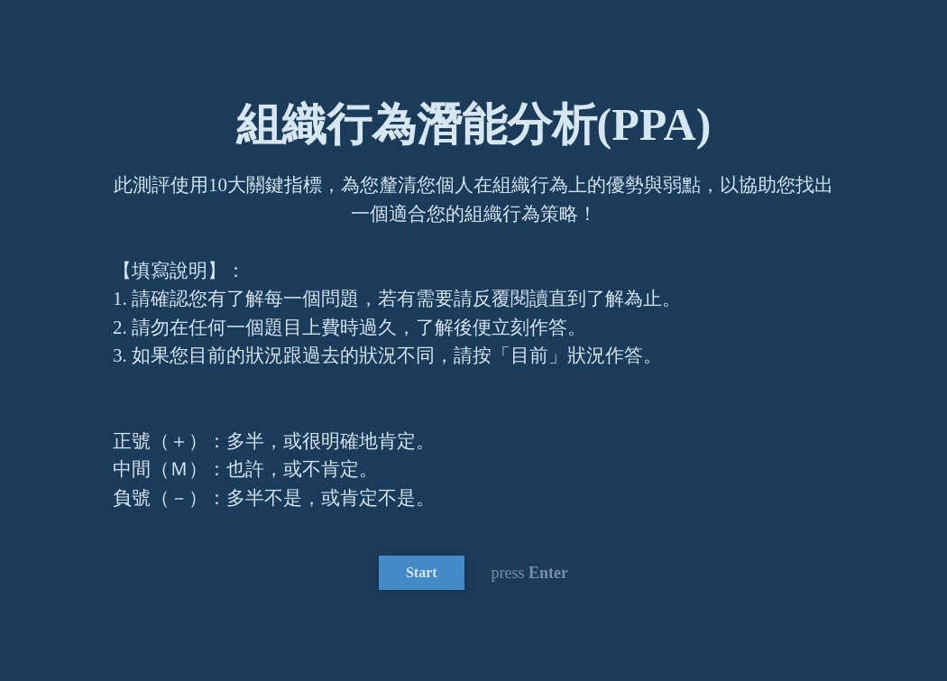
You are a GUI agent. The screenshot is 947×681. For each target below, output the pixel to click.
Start (421, 572)
